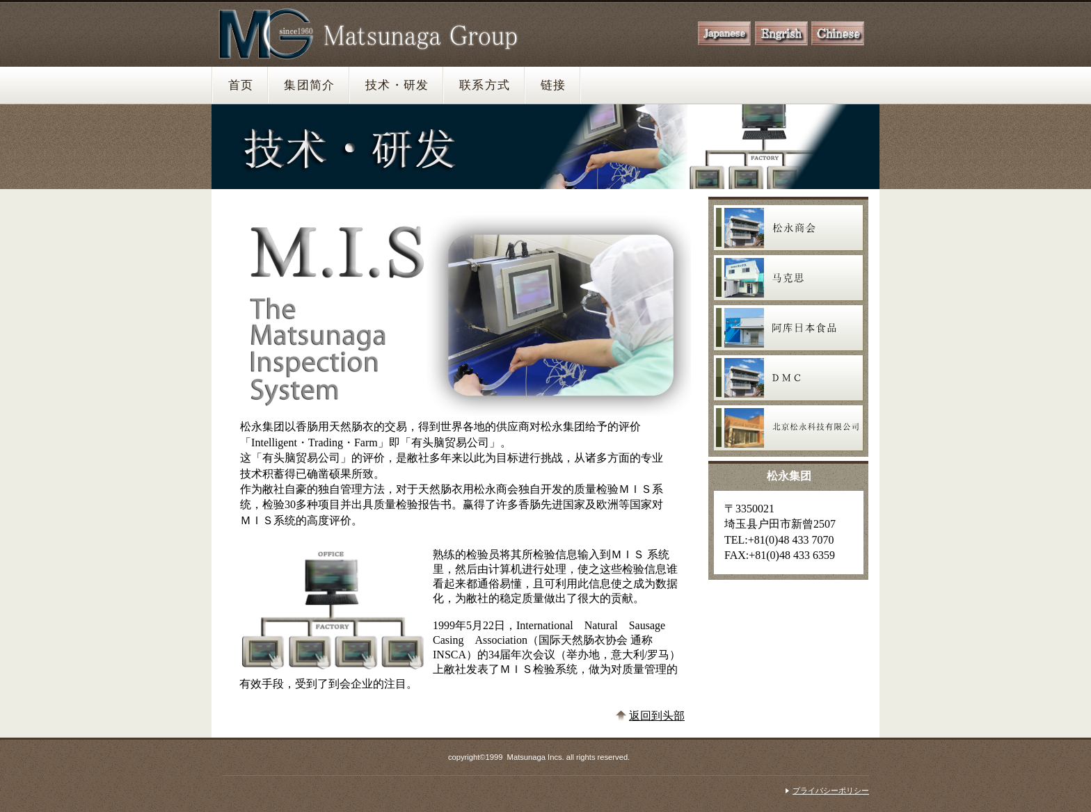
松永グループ (377, 32)
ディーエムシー (788, 378)
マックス (788, 278)
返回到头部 (657, 716)
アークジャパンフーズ (788, 328)
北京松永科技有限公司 (788, 428)
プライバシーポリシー (831, 790)
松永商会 (788, 228)
